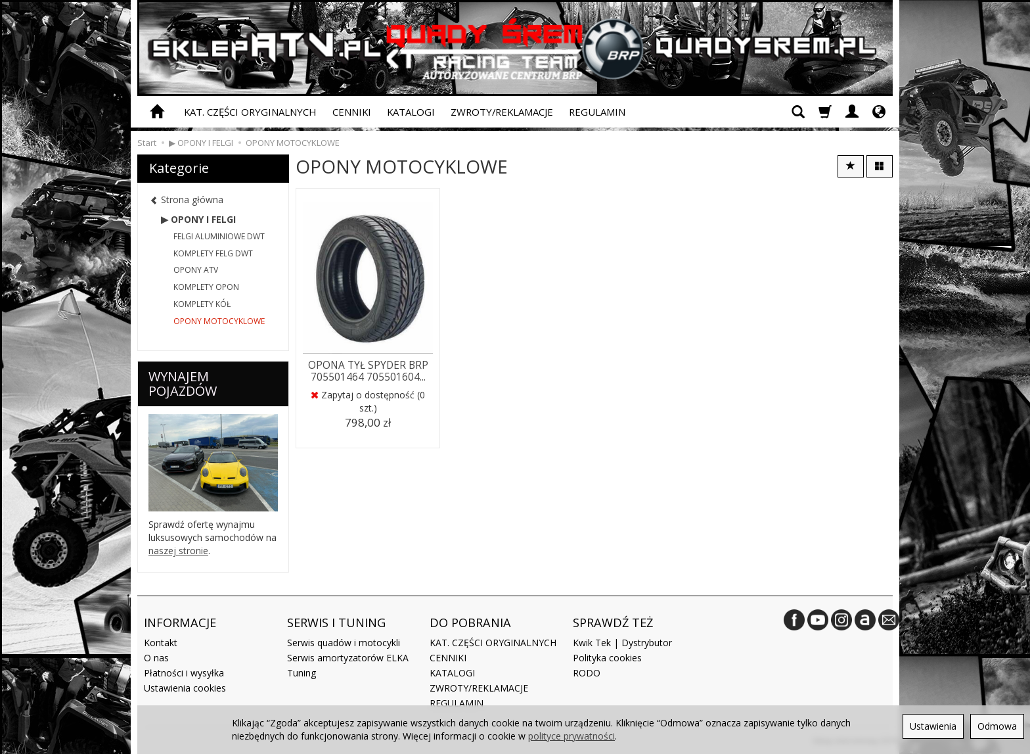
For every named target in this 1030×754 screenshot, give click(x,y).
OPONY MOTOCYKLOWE (219, 321)
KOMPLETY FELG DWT (213, 253)
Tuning (301, 673)
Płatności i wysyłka (184, 673)
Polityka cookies (607, 657)
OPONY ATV (195, 269)
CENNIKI (351, 111)
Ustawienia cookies (185, 688)
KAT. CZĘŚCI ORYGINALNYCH (250, 111)
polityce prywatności (571, 736)
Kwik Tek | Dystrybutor (622, 642)
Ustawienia (933, 726)
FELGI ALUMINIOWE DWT (219, 236)
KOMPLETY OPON (206, 287)
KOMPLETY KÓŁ (202, 304)
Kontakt (160, 642)
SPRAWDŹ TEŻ (613, 622)
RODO (586, 673)
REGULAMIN (597, 111)
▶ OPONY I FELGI (198, 219)
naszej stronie (178, 550)
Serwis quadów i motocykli (343, 642)
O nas (156, 657)
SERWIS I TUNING (336, 622)
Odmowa (997, 726)
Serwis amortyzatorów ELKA (348, 657)
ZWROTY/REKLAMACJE (502, 111)
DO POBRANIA (470, 622)
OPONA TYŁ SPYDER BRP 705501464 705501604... (368, 371)
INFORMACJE (180, 622)
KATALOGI (411, 111)
